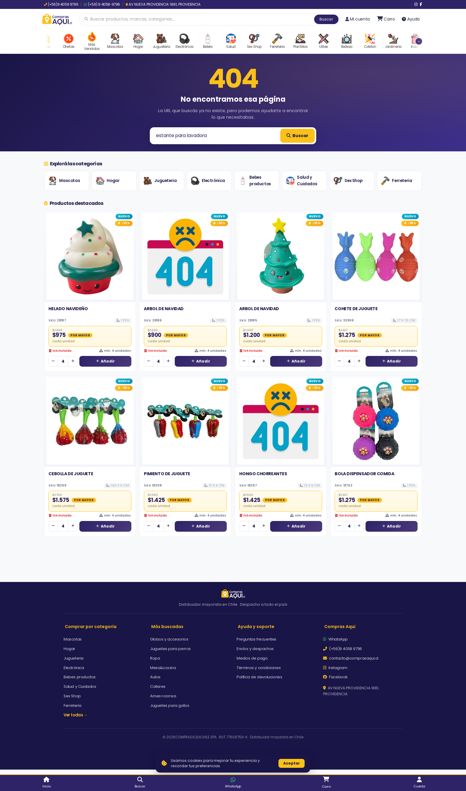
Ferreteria (396, 181)
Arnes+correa (163, 696)
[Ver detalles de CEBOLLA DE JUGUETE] (90, 421)
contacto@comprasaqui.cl (350, 658)
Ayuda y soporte (256, 627)
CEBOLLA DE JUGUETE (70, 474)
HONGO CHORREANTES (263, 474)
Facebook (335, 677)
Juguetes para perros (170, 649)
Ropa (155, 658)
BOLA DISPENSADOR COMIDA (364, 474)
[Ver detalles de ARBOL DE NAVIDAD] (185, 256)
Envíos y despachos (255, 649)
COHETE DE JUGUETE (356, 309)
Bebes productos (255, 181)
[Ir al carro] (385, 19)
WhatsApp (335, 639)
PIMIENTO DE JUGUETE (167, 474)
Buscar (326, 19)
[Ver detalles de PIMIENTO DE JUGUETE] (185, 421)
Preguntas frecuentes (256, 639)
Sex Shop (348, 181)
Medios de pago (252, 658)
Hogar (107, 181)
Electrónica (208, 181)
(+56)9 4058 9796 (61, 4)
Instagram (335, 668)
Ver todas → (75, 715)
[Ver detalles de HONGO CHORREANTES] (280, 421)
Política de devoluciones (259, 677)
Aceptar (291, 763)
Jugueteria (160, 181)
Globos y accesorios (169, 639)
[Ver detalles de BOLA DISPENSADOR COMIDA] (376, 421)
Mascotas (64, 181)
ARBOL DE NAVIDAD (164, 309)
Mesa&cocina (163, 668)
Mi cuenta (357, 19)
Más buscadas (167, 627)
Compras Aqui (339, 627)
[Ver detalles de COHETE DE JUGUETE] (376, 256)
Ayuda (411, 19)
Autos (155, 677)
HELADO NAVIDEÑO (68, 309)
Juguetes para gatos (169, 705)
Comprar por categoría (90, 627)
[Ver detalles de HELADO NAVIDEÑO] (90, 256)
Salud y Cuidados (301, 181)
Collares (158, 686)
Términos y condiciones (259, 668)
